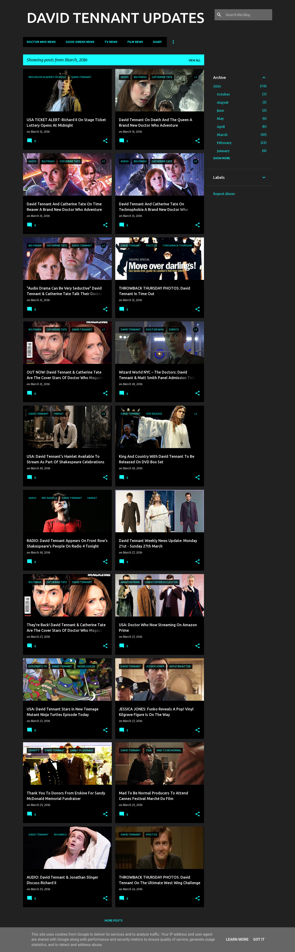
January (223, 151)
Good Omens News (80, 41)
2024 (217, 86)
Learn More (237, 939)
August (222, 102)
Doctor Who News (41, 41)
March (222, 135)
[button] (105, 141)
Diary (157, 41)
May (220, 119)
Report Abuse (224, 194)
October (223, 94)
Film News (135, 41)
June (220, 110)
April (221, 127)
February (224, 143)
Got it (258, 939)
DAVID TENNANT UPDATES (115, 17)
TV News (110, 41)
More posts (114, 920)
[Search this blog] (248, 14)
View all (195, 60)
